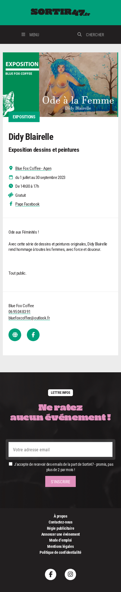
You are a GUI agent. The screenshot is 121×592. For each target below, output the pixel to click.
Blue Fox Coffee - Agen (33, 168)
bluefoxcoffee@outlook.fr (29, 317)
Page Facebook (27, 204)
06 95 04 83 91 (19, 311)
